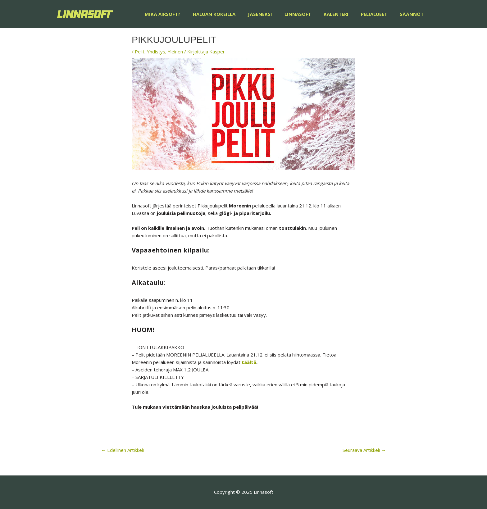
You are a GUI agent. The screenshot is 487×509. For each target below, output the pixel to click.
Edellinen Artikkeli (122, 450)
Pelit (139, 51)
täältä (249, 362)
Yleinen (175, 51)
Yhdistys (156, 51)
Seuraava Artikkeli (364, 450)
